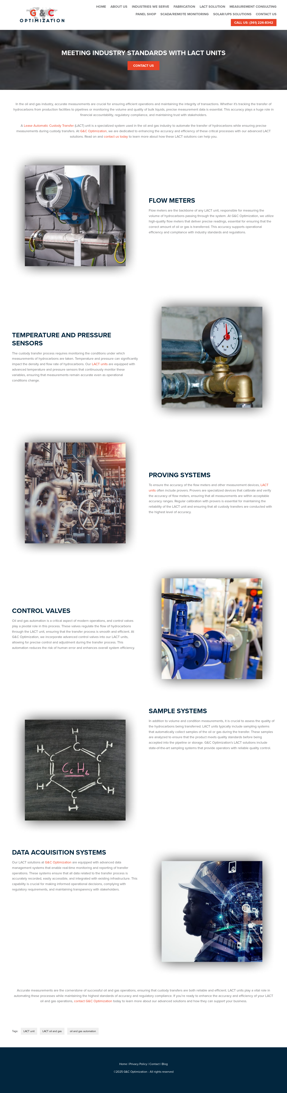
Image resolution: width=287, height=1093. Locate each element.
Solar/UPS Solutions (232, 14)
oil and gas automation (83, 1031)
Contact (154, 1064)
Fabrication (184, 6)
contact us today (116, 136)
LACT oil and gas (52, 1031)
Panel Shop (146, 14)
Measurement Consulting (253, 6)
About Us (118, 6)
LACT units (100, 364)
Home (101, 6)
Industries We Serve (150, 6)
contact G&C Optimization (93, 1001)
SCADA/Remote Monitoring (184, 14)
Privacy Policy (138, 1064)
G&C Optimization (93, 131)
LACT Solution (212, 6)
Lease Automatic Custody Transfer (49, 125)
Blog (165, 1064)
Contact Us (266, 14)
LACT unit (29, 1031)
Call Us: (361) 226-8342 (253, 22)
